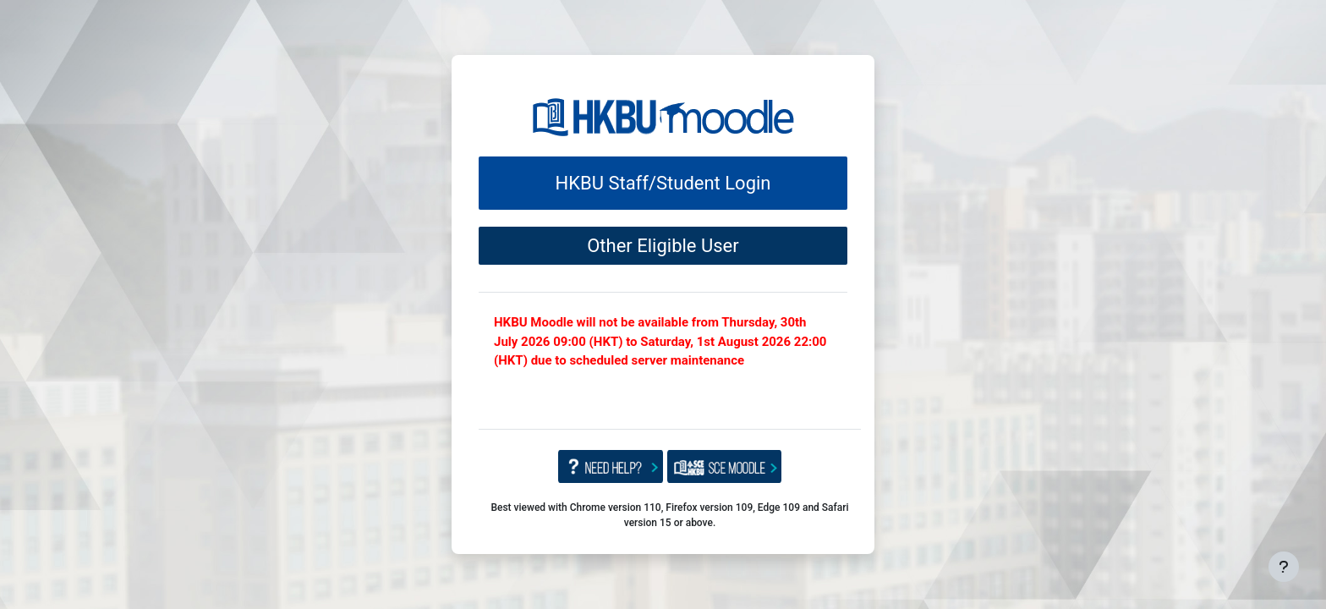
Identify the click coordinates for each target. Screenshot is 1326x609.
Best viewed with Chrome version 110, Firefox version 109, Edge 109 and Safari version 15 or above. (669, 515)
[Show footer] (1283, 566)
